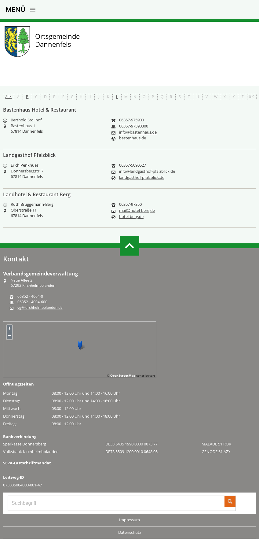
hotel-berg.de (131, 217)
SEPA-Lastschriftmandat (27, 463)
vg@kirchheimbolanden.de (40, 307)
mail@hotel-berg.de (137, 210)
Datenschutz (129, 532)
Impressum (129, 519)
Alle (8, 96)
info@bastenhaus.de (138, 132)
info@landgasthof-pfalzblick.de (147, 171)
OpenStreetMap (122, 375)
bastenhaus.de (132, 138)
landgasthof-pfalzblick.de (141, 177)
